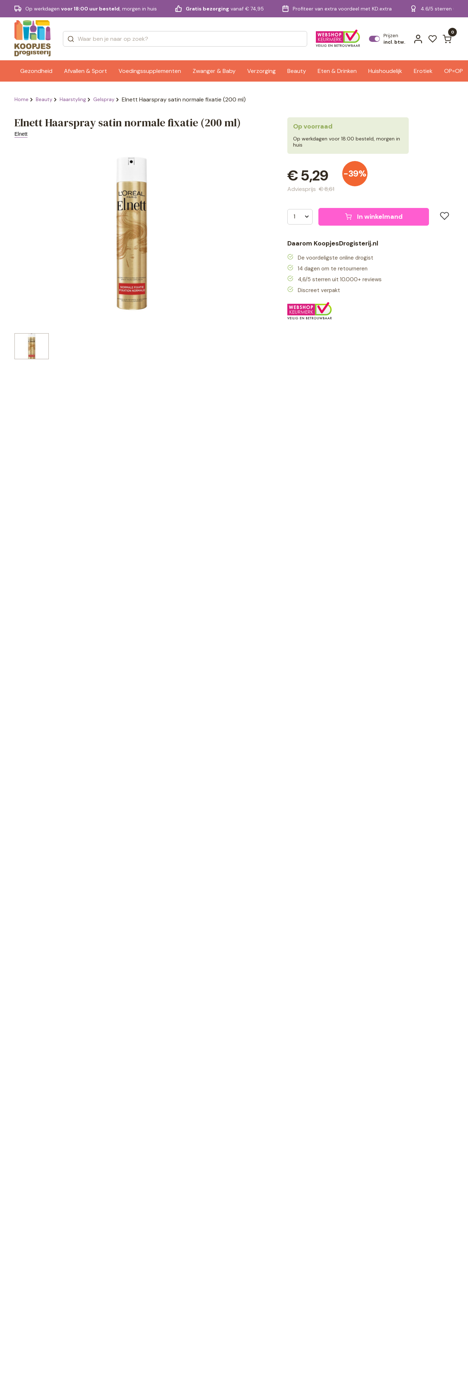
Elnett (20, 134)
